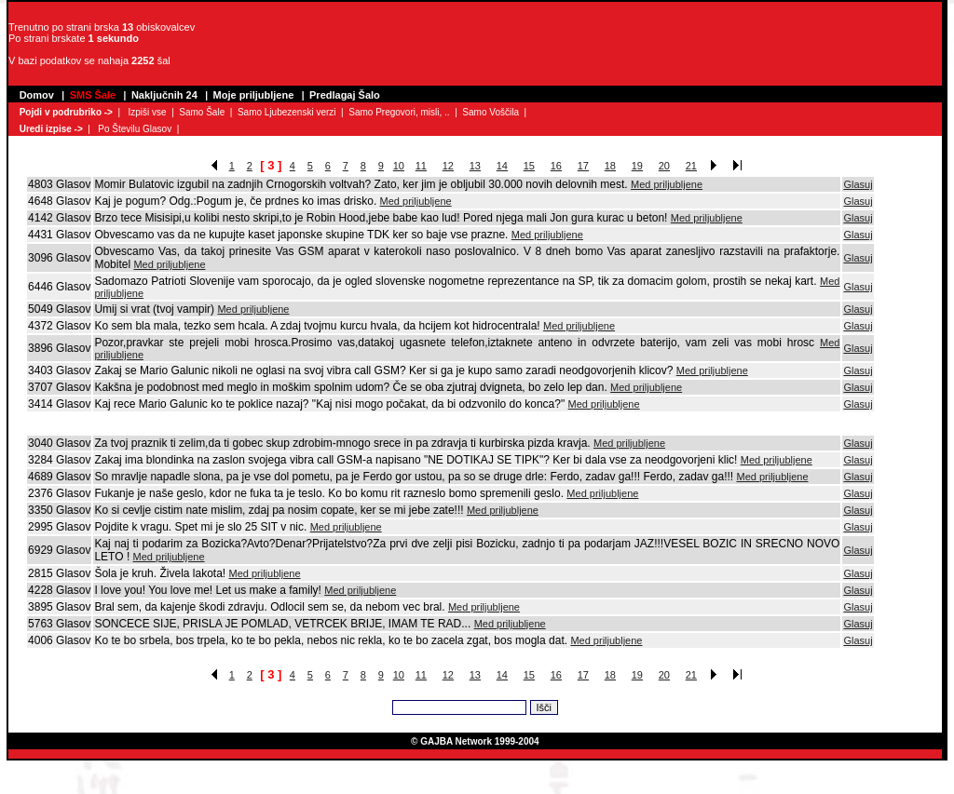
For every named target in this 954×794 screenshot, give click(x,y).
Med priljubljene (666, 184)
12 (448, 165)
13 (475, 165)
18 (610, 165)
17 (583, 165)
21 (691, 165)
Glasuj (857, 184)
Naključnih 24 (164, 95)
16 (556, 165)
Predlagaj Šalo (344, 95)
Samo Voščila (490, 112)
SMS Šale (93, 95)
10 (398, 165)
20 (664, 165)
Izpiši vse (147, 112)
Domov (37, 95)
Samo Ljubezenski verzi (287, 112)
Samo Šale (202, 112)
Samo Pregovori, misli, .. (398, 112)
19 (637, 165)
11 (421, 165)
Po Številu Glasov (134, 129)
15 (529, 165)
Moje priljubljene (253, 95)
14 (502, 165)
